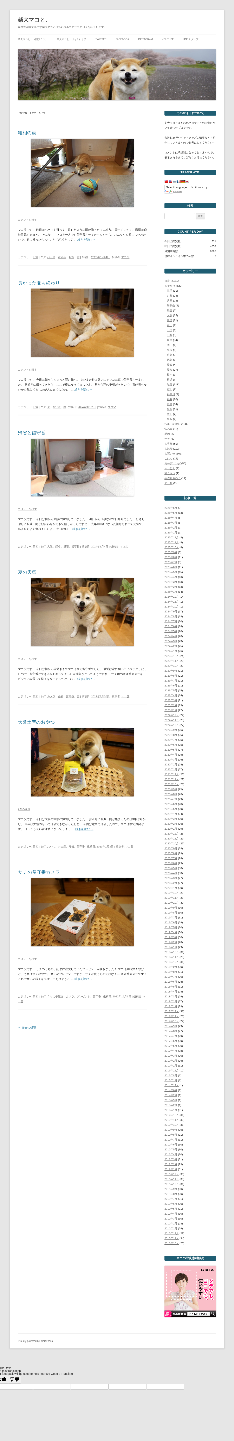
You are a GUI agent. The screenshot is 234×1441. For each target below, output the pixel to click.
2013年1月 (170, 1110)
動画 (167, 433)
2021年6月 (170, 804)
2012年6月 (170, 1144)
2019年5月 (170, 927)
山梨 (169, 335)
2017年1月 (170, 1065)
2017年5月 (170, 1045)
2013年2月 (170, 1105)
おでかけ (169, 285)
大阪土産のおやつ (36, 722)
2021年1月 (170, 828)
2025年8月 (170, 557)
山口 (169, 330)
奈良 (169, 320)
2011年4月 (170, 1213)
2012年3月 (170, 1159)
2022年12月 (171, 715)
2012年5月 (170, 1149)
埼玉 (169, 310)
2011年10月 (171, 1184)
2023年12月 (171, 655)
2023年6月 (170, 685)
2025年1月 (170, 591)
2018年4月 (170, 991)
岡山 (169, 345)
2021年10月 (171, 784)
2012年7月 (170, 1139)
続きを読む (86, 239)
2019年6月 (170, 922)
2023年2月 (170, 705)
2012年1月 (170, 1169)
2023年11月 (171, 660)
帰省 (58, 546)
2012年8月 (170, 1134)
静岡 (169, 409)
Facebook (122, 39)
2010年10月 (171, 1243)
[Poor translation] (14, 1379)
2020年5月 (170, 868)
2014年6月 (170, 1090)
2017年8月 (170, 1031)
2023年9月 (170, 670)
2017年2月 (170, 1060)
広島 (169, 354)
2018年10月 (171, 961)
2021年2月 (170, 823)
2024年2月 (170, 646)
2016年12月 (171, 1070)
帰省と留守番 (31, 432)
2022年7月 (170, 739)
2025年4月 (170, 576)
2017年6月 (170, 1040)
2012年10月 (171, 1124)
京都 (169, 295)
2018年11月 (171, 957)
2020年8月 (170, 853)
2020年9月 (170, 848)
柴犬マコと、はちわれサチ (71, 39)
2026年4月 (170, 517)
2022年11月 (171, 720)
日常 (35, 257)
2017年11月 (171, 1016)
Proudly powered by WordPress (35, 1341)
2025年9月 (170, 552)
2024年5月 (170, 631)
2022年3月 (170, 759)
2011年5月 (170, 1208)
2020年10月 (171, 843)
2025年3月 (170, 581)
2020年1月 (170, 887)
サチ (167, 438)
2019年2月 (170, 942)
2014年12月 (171, 1085)
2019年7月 (170, 917)
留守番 (62, 257)
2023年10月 (171, 665)
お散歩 (168, 448)
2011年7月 (170, 1198)
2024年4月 (170, 636)
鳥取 (169, 419)
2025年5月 (170, 572)
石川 (169, 389)
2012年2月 (170, 1164)
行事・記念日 (172, 423)
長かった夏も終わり (39, 282)
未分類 (168, 483)
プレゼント (83, 996)
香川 (169, 414)
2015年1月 (170, 1080)
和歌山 (171, 305)
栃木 (169, 374)
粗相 (71, 257)
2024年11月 (171, 601)
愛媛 (169, 364)
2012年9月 (170, 1129)
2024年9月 (170, 611)
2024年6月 (170, 626)
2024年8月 (170, 616)
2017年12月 (171, 1011)
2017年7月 (170, 1036)
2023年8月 (170, 675)
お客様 (168, 443)
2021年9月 (170, 789)
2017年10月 (171, 1021)
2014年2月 (170, 1095)
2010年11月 (171, 1238)
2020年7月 (170, 858)
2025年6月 (170, 567)
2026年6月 (170, 507)
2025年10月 (171, 547)
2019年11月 (171, 897)
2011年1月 (170, 1228)
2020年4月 (170, 873)
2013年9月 (170, 1100)
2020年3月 (170, 878)
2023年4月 (170, 695)
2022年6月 (170, 744)
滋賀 (169, 384)
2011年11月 (171, 1179)
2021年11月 (171, 779)
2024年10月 (171, 606)
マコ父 (125, 257)
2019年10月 (171, 902)
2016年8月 (170, 1075)
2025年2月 (170, 586)
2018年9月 (170, 966)
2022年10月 (171, 725)
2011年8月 (170, 1193)
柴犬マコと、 (34, 20)
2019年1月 (170, 947)
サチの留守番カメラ (39, 872)
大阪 (50, 546)
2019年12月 (171, 892)
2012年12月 (171, 1114)
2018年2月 (170, 1001)
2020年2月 (170, 883)
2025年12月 (171, 537)
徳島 (169, 359)
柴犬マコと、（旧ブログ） (33, 39)
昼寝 (66, 546)
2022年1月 (170, 769)
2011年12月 (171, 1174)
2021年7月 (170, 799)
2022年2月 (170, 764)
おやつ (51, 846)
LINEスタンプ (190, 39)
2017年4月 (170, 1050)
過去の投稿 (27, 1027)
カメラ (51, 696)
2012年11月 (171, 1119)
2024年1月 (170, 651)
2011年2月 (170, 1223)
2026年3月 (170, 522)
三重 (169, 290)
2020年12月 (171, 833)
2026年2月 (170, 527)
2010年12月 (171, 1233)
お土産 (62, 846)
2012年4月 (170, 1154)
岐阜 (169, 340)
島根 (169, 349)
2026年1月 (170, 532)
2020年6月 (170, 863)
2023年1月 (170, 710)
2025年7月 (170, 562)
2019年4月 (170, 932)
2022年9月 (170, 730)
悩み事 (168, 428)
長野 (169, 404)
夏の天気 (27, 572)
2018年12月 (171, 952)
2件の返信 (24, 809)
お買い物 (169, 453)
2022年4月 (170, 754)
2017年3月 (170, 1055)
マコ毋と (169, 468)
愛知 (169, 369)
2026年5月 (170, 512)
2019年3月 (170, 937)
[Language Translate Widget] (179, 187)
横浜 (169, 379)
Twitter (101, 39)
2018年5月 (170, 986)
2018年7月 (170, 976)
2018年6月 (170, 981)
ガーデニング (172, 463)
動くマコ (169, 473)
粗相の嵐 (27, 132)
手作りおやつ (172, 478)
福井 (169, 399)
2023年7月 (170, 680)
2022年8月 (170, 734)
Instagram (145, 39)
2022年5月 (170, 749)
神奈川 (171, 394)
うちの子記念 (55, 996)
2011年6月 (170, 1203)
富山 (169, 325)
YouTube (168, 39)
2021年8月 (170, 794)
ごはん (168, 458)
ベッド (51, 257)
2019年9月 (170, 907)
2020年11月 (171, 838)
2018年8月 (170, 971)
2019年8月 (170, 912)
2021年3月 (170, 818)
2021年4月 (170, 813)
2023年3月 (170, 700)
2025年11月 (171, 542)
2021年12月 (171, 774)
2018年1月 (170, 1006)
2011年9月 (170, 1189)
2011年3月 (170, 1218)
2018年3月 (170, 996)
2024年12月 (171, 596)
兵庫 (169, 300)
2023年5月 (170, 690)
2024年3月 (170, 641)
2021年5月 (170, 808)
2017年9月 (170, 1026)
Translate (173, 191)
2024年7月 (170, 621)
